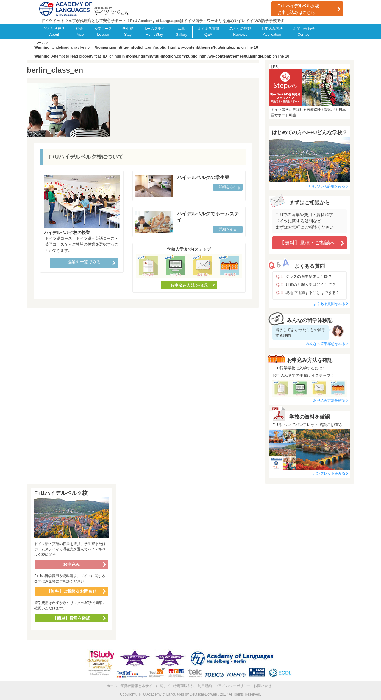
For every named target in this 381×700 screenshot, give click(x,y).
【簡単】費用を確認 (71, 618)
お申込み (71, 564)
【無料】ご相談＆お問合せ (71, 591)
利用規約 (205, 686)
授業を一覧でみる (84, 261)
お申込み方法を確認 (189, 285)
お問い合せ (262, 686)
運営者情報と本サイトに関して (145, 686)
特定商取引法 (184, 686)
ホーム (112, 686)
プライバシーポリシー (233, 686)
